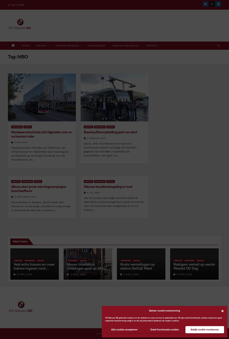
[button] (222, 310)
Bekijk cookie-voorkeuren (205, 330)
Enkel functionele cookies (164, 330)
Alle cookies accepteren (124, 330)
